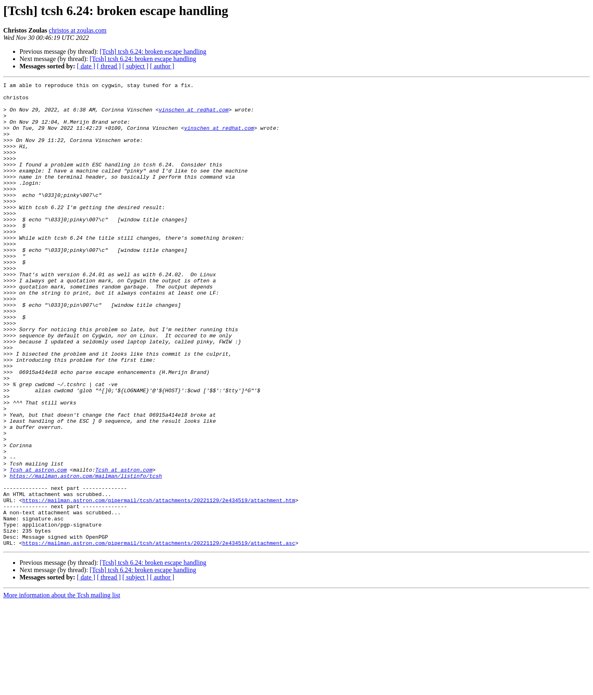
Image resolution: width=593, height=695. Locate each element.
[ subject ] (135, 66)
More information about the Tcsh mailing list (61, 687)
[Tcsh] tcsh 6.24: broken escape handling (153, 51)
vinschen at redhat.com (194, 115)
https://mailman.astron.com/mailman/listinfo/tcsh (86, 555)
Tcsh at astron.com (38, 547)
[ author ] (162, 66)
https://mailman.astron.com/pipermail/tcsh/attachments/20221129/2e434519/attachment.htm (158, 584)
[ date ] (86, 66)
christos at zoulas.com (78, 30)
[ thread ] (109, 66)
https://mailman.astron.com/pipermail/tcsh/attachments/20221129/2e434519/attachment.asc (158, 635)
